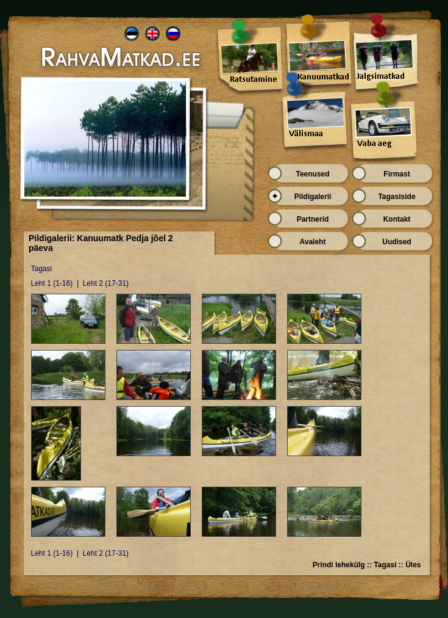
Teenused (312, 174)
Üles (413, 565)
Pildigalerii (313, 196)
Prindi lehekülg (339, 565)
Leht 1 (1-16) (52, 283)
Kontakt (397, 219)
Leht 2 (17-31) (106, 283)
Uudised (396, 242)
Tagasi (41, 268)
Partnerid (313, 219)
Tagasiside (396, 196)
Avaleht (313, 242)
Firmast (396, 174)
